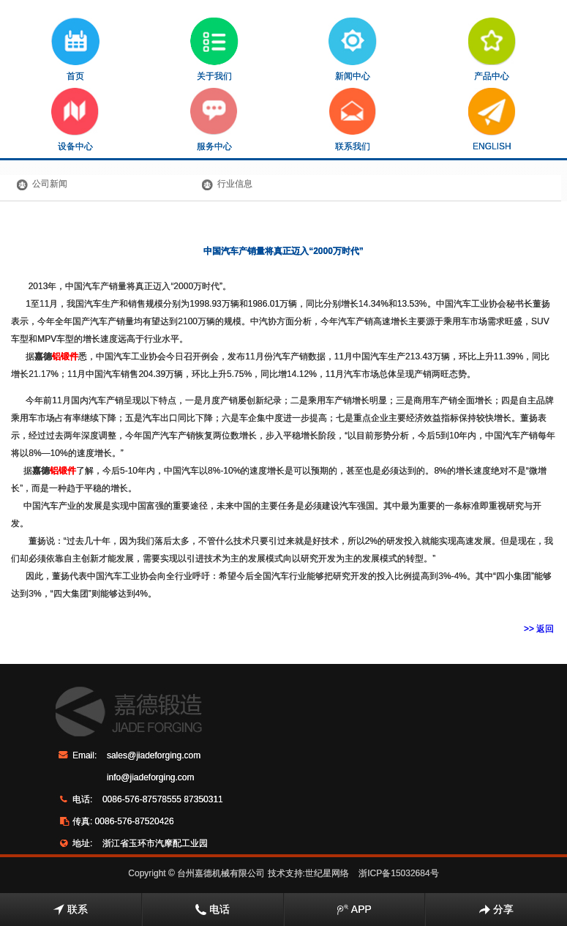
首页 (75, 49)
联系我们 (353, 120)
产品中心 (492, 49)
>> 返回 (539, 629)
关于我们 (214, 49)
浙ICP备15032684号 (398, 873)
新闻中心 (352, 49)
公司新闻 (49, 184)
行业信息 (234, 184)
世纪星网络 (327, 873)
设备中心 (75, 120)
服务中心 (214, 120)
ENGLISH (492, 120)
